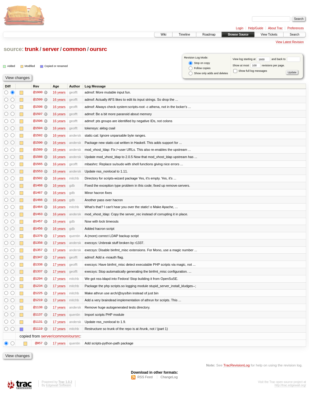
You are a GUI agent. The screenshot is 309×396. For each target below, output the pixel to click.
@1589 (37, 150)
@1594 (37, 128)
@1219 (37, 302)
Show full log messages (250, 70)
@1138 (37, 309)
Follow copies (199, 68)
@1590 (37, 143)
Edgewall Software (58, 388)
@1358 (37, 244)
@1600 (37, 92)
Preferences (296, 28)
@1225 (37, 295)
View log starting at (252, 59)
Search (294, 34)
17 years (59, 237)
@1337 (37, 273)
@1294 (37, 280)
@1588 (37, 157)
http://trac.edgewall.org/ (290, 388)
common (74, 49)
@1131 (37, 324)
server (50, 49)
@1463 (37, 215)
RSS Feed (145, 380)
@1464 (37, 208)
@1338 (37, 266)
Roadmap (208, 34)
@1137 (37, 316)
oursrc (98, 49)
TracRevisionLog (236, 367)
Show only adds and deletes (208, 73)
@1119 (37, 331)
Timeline (184, 34)
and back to (286, 59)
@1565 (37, 164)
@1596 (37, 121)
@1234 (37, 287)
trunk (32, 49)
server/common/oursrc (60, 338)
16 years (59, 92)
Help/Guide (255, 28)
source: (14, 49)
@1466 (37, 200)
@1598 (37, 106)
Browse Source (238, 34)
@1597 (37, 114)
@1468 (37, 186)
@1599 (37, 99)
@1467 (37, 193)
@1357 (37, 251)
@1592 (37, 135)
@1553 (37, 171)
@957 (38, 345)
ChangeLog (169, 380)
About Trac (275, 28)
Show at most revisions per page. (259, 65)
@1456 (37, 229)
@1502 (37, 179)
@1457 (37, 222)
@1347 (37, 258)
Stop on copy (199, 63)
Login (239, 28)
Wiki (163, 34)
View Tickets (269, 34)
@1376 (37, 237)
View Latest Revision (290, 42)
